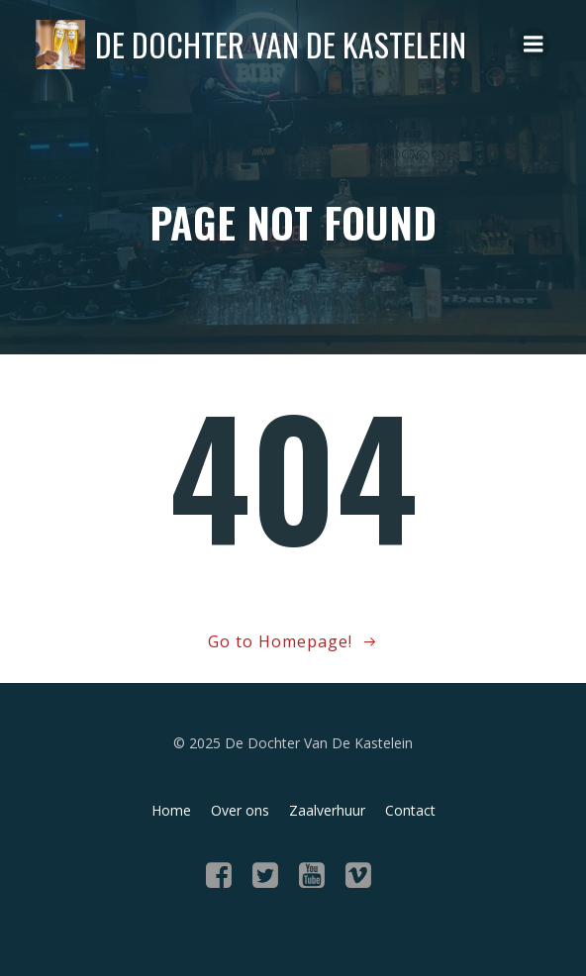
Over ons (240, 810)
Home (171, 810)
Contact (410, 810)
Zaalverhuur (327, 810)
